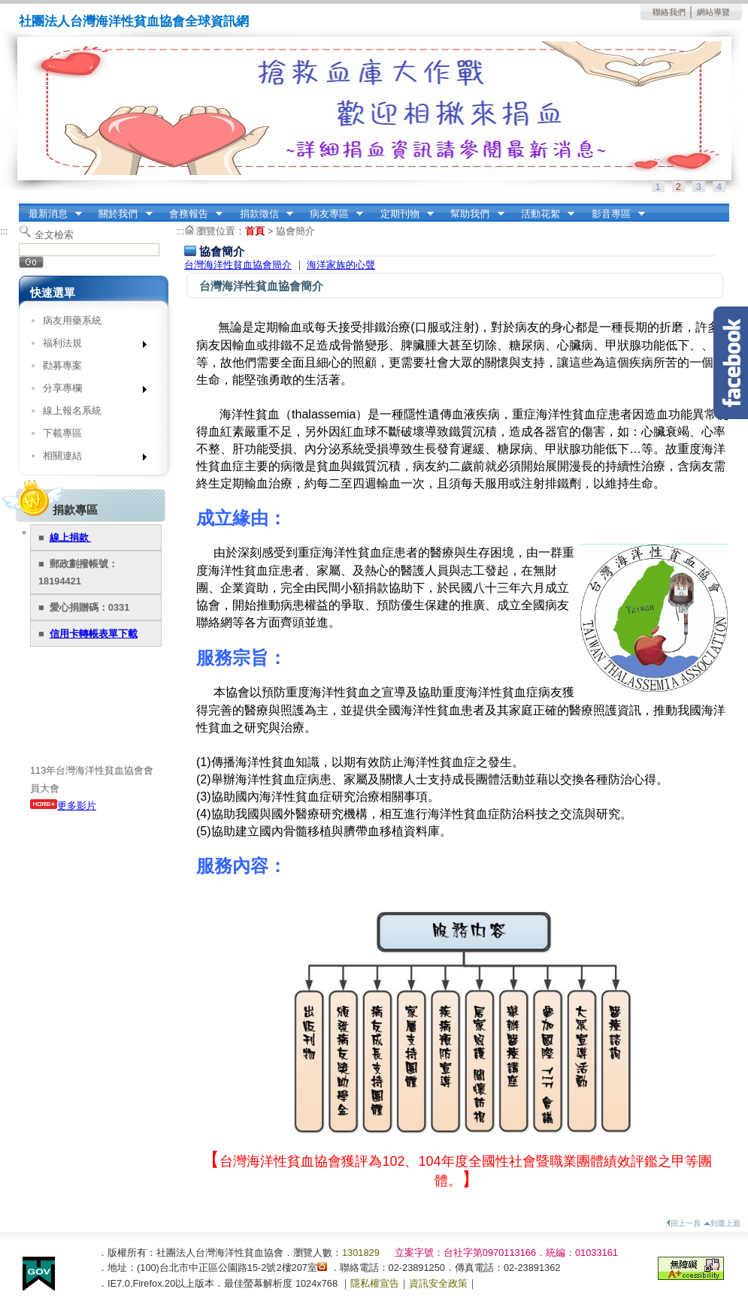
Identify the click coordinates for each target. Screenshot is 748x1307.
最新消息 (50, 214)
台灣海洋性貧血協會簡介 (238, 264)
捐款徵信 (261, 214)
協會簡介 (295, 231)
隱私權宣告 (374, 1283)
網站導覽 (713, 12)
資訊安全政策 (438, 1283)
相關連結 (90, 458)
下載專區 (62, 433)
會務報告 (191, 214)
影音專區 (613, 214)
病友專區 (331, 214)
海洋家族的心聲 (341, 264)
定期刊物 (402, 214)
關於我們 (121, 214)
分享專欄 (90, 391)
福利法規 (90, 346)
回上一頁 (683, 1223)
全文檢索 (54, 234)
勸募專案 (62, 365)
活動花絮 (542, 214)
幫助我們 (472, 214)
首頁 (255, 231)
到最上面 (722, 1223)
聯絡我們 (669, 12)
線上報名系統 (72, 410)
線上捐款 (71, 537)
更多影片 (63, 805)
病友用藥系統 (72, 320)
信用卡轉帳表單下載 (94, 633)
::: (23, 208)
